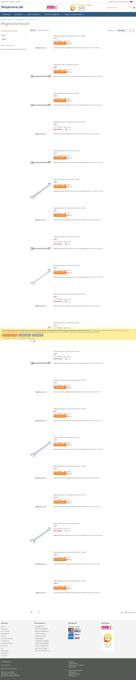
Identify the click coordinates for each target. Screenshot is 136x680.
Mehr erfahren (95, 47)
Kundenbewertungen (7, 643)
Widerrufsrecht (5, 633)
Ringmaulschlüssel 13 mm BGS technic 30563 (66, 237)
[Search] (130, 7)
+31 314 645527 (5, 665)
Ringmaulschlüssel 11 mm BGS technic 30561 (66, 179)
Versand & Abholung (6, 638)
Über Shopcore (5, 631)
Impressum (4, 655)
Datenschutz (4, 646)
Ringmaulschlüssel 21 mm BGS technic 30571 (66, 437)
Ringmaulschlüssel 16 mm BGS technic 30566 (66, 323)
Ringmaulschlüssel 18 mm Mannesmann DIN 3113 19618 (70, 380)
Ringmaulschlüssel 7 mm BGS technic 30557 (66, 64)
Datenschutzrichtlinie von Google (77, 332)
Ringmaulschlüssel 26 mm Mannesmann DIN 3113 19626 (70, 581)
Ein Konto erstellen (123, 2)
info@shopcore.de (6, 662)
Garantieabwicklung (43, 650)
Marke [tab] (4, 39)
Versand (68, 41)
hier (94, 332)
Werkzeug (10, 19)
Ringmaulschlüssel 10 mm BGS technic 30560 (66, 150)
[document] (68, 334)
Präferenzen (31, 338)
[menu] (68, 14)
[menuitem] (6, 14)
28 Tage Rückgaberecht (41, 646)
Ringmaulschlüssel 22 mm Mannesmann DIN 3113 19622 (70, 466)
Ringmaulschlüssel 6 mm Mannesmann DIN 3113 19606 (69, 36)
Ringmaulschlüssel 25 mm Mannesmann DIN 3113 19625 (70, 552)
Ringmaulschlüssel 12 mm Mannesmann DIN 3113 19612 (70, 208)
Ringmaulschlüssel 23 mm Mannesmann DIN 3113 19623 (70, 495)
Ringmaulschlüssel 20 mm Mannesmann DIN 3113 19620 (70, 409)
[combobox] (119, 7)
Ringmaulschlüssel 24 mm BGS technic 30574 (66, 523)
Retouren (12, 2)
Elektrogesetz (4, 650)
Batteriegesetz (5, 653)
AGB (2, 648)
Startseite (3, 19)
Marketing (22, 338)
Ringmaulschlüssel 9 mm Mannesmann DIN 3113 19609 (69, 122)
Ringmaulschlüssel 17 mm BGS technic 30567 (66, 351)
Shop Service (4, 2)
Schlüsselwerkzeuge (20, 19)
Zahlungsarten (5, 641)
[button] (132, 2)
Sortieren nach (112, 30)
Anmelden (111, 2)
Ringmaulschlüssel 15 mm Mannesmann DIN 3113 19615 (70, 294)
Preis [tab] (3, 35)
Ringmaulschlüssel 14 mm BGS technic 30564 (66, 265)
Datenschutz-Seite (57, 332)
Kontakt (18, 2)
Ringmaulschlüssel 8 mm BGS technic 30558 (66, 93)
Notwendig (6, 338)
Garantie (3, 636)
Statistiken (14, 338)
